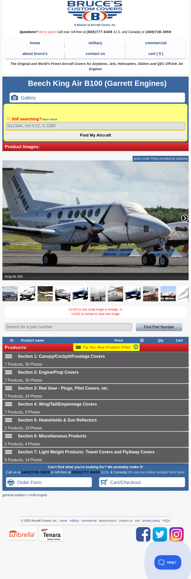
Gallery (23, 98)
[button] (185, 218)
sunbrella (22, 533)
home (35, 43)
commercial (156, 43)
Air (33, 520)
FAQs (166, 520)
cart (137, 520)
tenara (51, 534)
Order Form (24, 483)
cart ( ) (155, 53)
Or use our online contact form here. (156, 472)
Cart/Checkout (120, 483)
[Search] (95, 126)
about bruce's (35, 53)
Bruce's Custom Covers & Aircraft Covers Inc (95, 13)
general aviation (13, 495)
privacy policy (151, 520)
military (95, 43)
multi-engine (38, 495)
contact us (95, 53)
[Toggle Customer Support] (167, 562)
